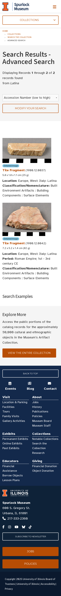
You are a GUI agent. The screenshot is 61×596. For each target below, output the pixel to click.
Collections (13, 34)
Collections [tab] (29, 20)
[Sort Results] (30, 97)
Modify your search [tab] (30, 108)
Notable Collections (45, 439)
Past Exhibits (10, 448)
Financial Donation (44, 466)
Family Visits (10, 416)
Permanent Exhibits (15, 439)
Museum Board (42, 421)
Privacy (9, 588)
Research (38, 453)
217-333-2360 (17, 518)
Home (5, 31)
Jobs (35, 402)
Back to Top (30, 373)
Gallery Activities (13, 421)
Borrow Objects (12, 475)
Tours (6, 411)
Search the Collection (19, 37)
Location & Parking (14, 402)
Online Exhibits (12, 443)
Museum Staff (41, 425)
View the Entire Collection (29, 352)
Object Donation (43, 470)
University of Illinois (28, 584)
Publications (40, 411)
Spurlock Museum (16, 503)
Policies (37, 416)
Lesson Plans (11, 480)
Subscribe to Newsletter (30, 536)
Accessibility (48, 584)
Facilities (8, 407)
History (37, 407)
